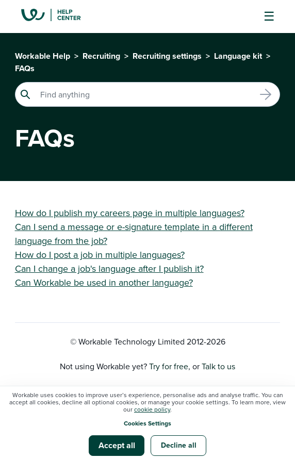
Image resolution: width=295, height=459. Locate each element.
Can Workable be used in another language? (104, 282)
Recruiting (101, 56)
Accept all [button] (117, 445)
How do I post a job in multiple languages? (100, 254)
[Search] (148, 94)
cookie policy (152, 409)
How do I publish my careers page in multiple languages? (129, 212)
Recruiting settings (167, 56)
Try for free (168, 366)
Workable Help (42, 56)
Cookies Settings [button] (147, 423)
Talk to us (218, 366)
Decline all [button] (178, 445)
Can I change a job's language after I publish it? (109, 268)
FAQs (25, 68)
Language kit (238, 56)
